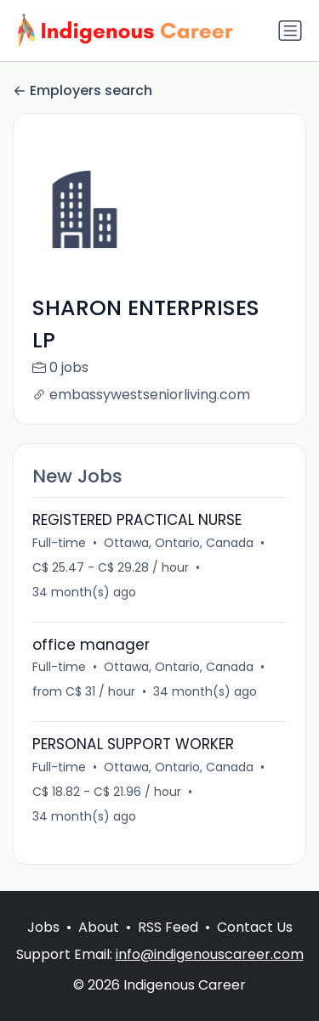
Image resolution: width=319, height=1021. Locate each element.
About (98, 927)
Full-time (59, 542)
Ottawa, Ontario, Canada (178, 542)
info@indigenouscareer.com (210, 954)
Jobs (43, 927)
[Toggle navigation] (290, 30)
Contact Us (255, 927)
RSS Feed (168, 927)
